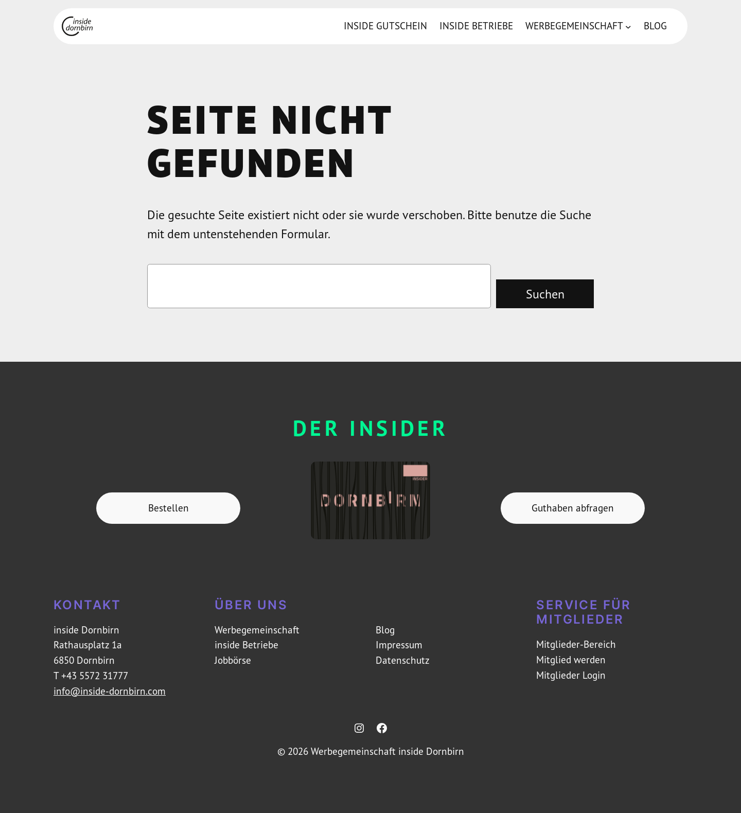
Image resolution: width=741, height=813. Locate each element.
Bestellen (168, 508)
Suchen (545, 294)
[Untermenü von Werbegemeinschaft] (628, 26)
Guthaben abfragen (573, 508)
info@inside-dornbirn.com (110, 691)
